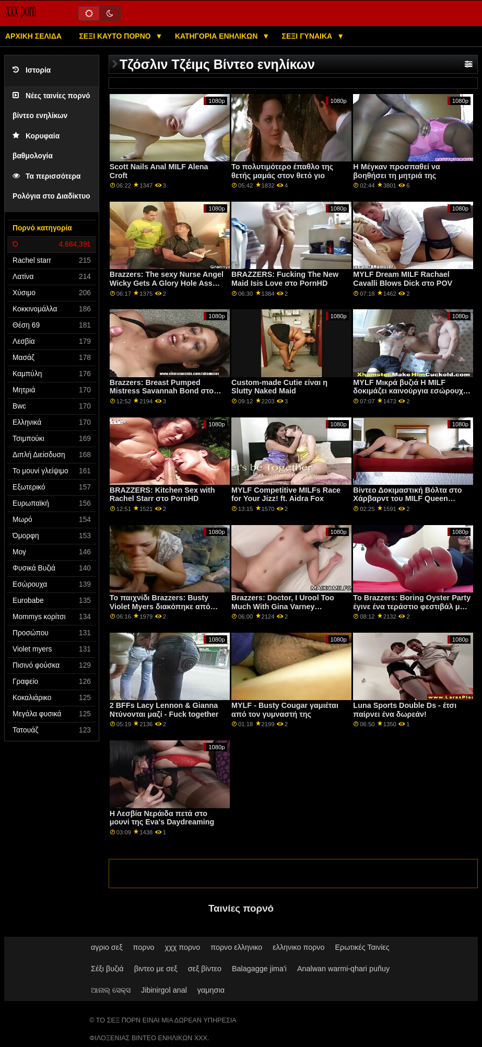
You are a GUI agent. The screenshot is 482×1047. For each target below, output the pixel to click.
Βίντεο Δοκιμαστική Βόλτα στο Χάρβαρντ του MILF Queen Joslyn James (407, 498)
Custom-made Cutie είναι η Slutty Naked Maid (279, 386)
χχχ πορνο (183, 947)
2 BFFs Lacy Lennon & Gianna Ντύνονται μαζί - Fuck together (164, 709)
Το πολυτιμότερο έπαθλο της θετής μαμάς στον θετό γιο (282, 171)
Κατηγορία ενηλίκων (217, 36)
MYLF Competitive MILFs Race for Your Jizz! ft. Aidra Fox (285, 494)
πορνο (144, 947)
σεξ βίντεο (204, 968)
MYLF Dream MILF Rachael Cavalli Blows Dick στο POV (402, 278)
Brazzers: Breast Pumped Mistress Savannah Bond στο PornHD (162, 391)
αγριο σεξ (107, 947)
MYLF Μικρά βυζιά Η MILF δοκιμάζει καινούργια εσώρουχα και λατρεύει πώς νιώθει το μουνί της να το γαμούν (411, 395)
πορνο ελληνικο (236, 947)
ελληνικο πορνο (298, 947)
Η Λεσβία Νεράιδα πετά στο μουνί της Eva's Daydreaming (162, 818)
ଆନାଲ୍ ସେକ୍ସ (111, 990)
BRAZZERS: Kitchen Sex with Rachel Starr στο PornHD (162, 494)
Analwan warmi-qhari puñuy (343, 968)
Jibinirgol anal (164, 990)
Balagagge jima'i (259, 968)
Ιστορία (32, 70)
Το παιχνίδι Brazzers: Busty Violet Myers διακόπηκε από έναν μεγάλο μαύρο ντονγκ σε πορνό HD (163, 611)
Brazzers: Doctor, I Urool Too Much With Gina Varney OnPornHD (282, 606)
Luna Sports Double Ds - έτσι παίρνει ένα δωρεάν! (404, 709)
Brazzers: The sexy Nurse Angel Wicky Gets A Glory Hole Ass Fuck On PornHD (167, 283)
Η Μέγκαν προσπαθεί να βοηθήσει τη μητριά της (396, 171)
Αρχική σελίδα (33, 36)
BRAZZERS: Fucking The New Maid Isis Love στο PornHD (284, 278)
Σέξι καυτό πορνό (115, 36)
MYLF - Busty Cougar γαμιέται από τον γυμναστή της (284, 709)
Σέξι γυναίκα (308, 36)
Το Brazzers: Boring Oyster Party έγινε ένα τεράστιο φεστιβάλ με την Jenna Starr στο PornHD (412, 606)
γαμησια (211, 990)
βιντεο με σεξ (156, 968)
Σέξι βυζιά (107, 968)
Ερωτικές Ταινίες (362, 947)
